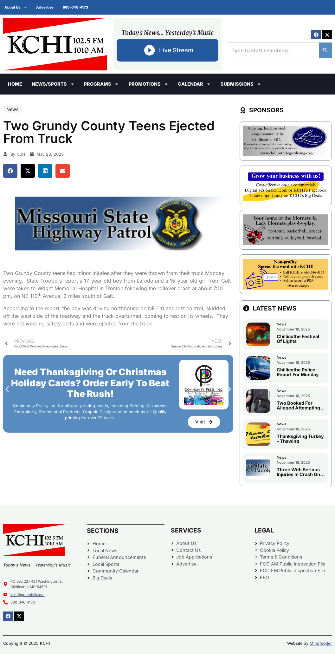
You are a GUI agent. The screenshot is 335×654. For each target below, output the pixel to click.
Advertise (45, 7)
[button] (10, 171)
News (12, 109)
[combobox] (273, 50)
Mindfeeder (321, 643)
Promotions (148, 84)
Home (15, 84)
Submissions (241, 84)
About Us (16, 7)
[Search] (325, 50)
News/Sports (53, 84)
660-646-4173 (76, 7)
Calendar (194, 84)
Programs (101, 84)
